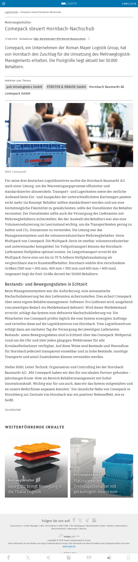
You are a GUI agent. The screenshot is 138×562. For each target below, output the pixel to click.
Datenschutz (121, 526)
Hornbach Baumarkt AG (106, 87)
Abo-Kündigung (77, 526)
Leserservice (16, 526)
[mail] (89, 557)
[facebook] (9, 557)
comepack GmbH (17, 93)
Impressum (73, 529)
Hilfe (66, 526)
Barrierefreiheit (59, 529)
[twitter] (28, 557)
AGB (61, 526)
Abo (42, 526)
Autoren (83, 529)
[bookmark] (89, 39)
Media (111, 526)
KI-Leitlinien (51, 526)
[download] (109, 557)
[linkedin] (69, 557)
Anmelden (129, 3)
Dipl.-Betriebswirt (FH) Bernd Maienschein (60, 39)
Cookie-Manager (31, 526)
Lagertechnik (11, 12)
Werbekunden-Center (96, 526)
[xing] (48, 557)
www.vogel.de (69, 546)
